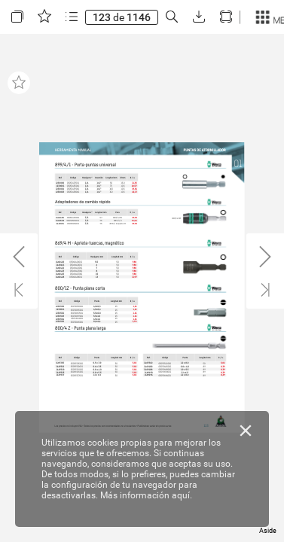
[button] (17, 17)
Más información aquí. (146, 495)
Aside (267, 530)
